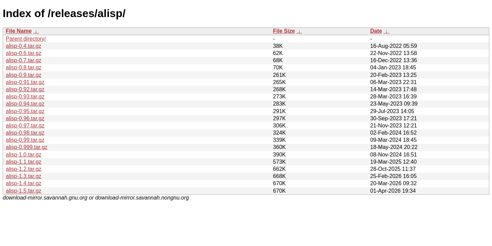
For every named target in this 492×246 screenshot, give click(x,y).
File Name (19, 31)
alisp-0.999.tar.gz (26, 147)
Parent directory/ (26, 39)
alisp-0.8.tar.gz (23, 67)
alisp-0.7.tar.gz (23, 60)
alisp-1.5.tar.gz (23, 191)
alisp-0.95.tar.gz (25, 111)
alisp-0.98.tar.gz (25, 133)
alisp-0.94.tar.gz (25, 104)
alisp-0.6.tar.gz (23, 53)
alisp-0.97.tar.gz (25, 125)
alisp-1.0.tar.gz (23, 155)
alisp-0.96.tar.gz (25, 118)
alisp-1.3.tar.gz (23, 176)
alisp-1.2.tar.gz (23, 169)
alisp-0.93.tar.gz (25, 96)
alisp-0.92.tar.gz (25, 89)
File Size (284, 31)
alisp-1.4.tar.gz (23, 183)
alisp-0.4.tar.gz (23, 46)
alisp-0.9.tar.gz (23, 75)
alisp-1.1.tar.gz (23, 162)
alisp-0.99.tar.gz (25, 140)
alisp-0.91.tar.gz (25, 82)
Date (376, 31)
